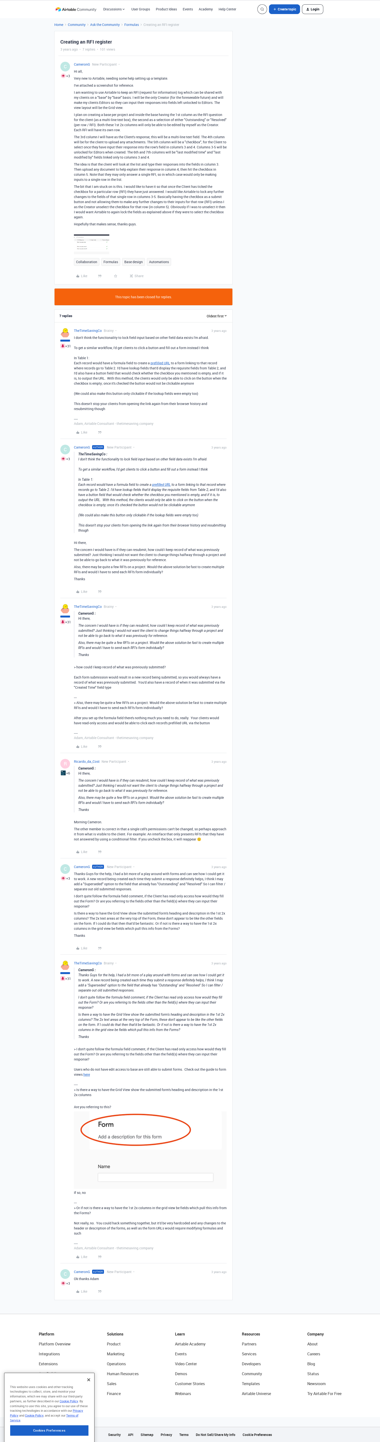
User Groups (140, 9)
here (86, 1074)
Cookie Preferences (257, 1434)
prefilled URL (160, 363)
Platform (46, 1334)
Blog (311, 1363)
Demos (181, 1373)
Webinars (183, 1393)
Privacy (166, 1434)
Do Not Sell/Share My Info (215, 1434)
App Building (50, 1373)
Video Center (186, 1363)
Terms (184, 1434)
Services (249, 1354)
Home (58, 24)
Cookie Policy (69, 1425)
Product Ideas (166, 9)
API (130, 1434)
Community (77, 24)
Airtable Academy (190, 1344)
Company (315, 1334)
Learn (180, 1334)
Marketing (115, 1354)
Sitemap (147, 1434)
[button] (284, 9)
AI (40, 1383)
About (312, 1344)
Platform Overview (55, 1344)
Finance (114, 1393)
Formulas (131, 24)
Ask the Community (105, 24)
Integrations (49, 1354)
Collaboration (86, 261)
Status (313, 1373)
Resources (251, 1334)
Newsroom (316, 1383)
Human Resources (123, 1373)
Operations (116, 1363)
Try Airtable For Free (324, 1393)
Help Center (227, 9)
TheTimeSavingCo (88, 330)
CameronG (82, 64)
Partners (249, 1344)
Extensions (48, 1363)
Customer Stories (190, 1383)
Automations (159, 261)
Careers (313, 1354)
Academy (206, 9)
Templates (251, 1383)
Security (114, 1434)
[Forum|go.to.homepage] (75, 9)
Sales (111, 1383)
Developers (251, 1363)
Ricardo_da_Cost (87, 761)
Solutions (115, 1334)
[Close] (88, 1404)
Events (188, 9)
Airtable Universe (256, 1393)
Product (114, 1344)
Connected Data (53, 1393)
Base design (133, 261)
